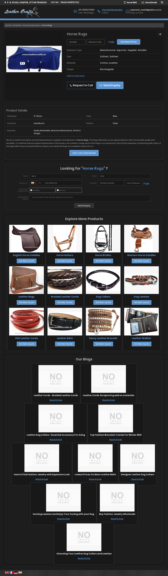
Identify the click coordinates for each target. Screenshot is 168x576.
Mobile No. (23, 183)
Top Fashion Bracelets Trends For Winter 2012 (115, 434)
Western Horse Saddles (141, 255)
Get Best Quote (26, 260)
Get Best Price (129, 41)
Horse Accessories (31, 25)
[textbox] (95, 42)
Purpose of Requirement (23, 190)
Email (94, 176)
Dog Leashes (141, 296)
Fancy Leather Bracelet (103, 338)
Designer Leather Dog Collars (137, 474)
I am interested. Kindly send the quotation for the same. (90, 198)
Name (25, 176)
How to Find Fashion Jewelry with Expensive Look (42, 474)
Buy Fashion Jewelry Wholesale (117, 514)
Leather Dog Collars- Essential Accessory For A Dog (56, 434)
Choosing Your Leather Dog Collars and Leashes (84, 553)
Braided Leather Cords (65, 296)
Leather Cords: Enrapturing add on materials (108, 395)
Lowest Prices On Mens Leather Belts (95, 474)
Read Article (56, 400)
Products (17, 25)
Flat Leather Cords (26, 338)
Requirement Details (23, 198)
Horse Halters (65, 255)
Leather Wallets (141, 338)
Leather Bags (26, 296)
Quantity (93, 183)
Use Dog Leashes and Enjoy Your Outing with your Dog (63, 514)
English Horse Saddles (26, 255)
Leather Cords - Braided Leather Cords (56, 395)
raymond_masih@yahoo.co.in (145, 9)
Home (8, 25)
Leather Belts (65, 338)
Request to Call (81, 85)
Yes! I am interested (84, 153)
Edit (111, 42)
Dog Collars (103, 296)
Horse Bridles (103, 255)
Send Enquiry (110, 85)
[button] (112, 9)
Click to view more (76, 75)
